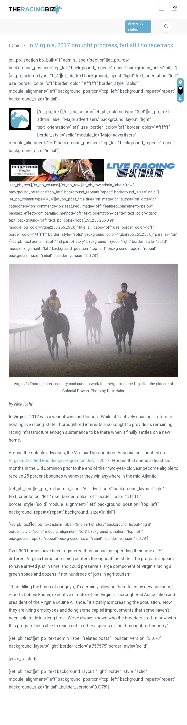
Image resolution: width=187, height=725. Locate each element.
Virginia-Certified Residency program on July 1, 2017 (59, 460)
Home (15, 45)
